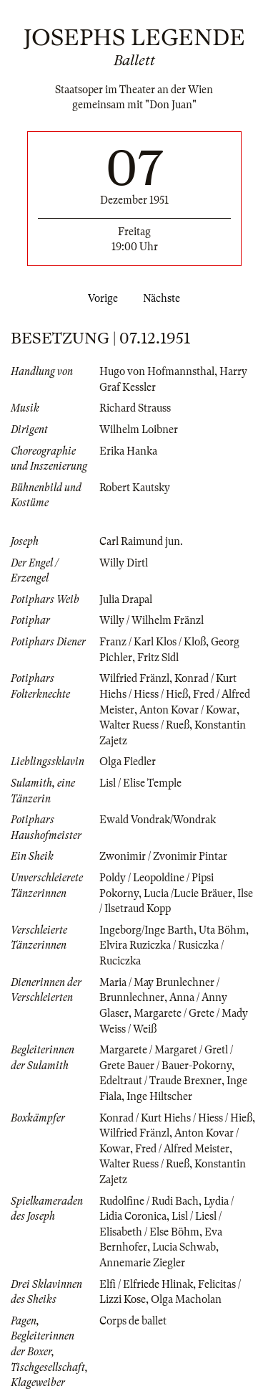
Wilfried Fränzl (134, 678)
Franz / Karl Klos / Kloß (152, 642)
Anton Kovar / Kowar (188, 710)
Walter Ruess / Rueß (144, 725)
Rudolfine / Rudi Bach (149, 1201)
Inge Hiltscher (159, 1096)
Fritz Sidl (158, 657)
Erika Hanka (128, 451)
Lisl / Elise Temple (140, 783)
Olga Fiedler (127, 761)
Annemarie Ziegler (142, 1263)
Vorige (100, 298)
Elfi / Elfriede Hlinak (146, 1284)
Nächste (164, 298)
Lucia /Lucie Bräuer (188, 893)
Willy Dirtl (123, 563)
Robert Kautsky (134, 487)
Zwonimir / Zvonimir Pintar (163, 856)
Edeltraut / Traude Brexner (160, 1080)
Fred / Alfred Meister (182, 1148)
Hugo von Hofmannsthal (156, 371)
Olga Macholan (186, 1299)
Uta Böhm (222, 930)
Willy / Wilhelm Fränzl (151, 620)
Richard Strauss (135, 408)
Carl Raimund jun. (141, 541)
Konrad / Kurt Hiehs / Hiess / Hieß (175, 1118)
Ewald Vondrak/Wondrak (157, 819)
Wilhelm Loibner (138, 429)
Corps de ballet (133, 1321)
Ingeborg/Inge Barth (146, 930)
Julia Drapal (125, 599)
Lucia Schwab (184, 1247)
